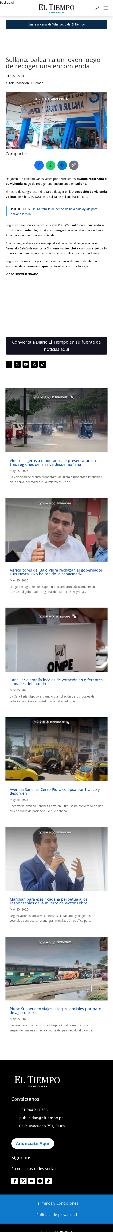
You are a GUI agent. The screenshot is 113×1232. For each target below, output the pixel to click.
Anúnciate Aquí (32, 1143)
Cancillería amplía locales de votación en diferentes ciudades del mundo (56, 681)
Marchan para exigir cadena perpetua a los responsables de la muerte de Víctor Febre (49, 901)
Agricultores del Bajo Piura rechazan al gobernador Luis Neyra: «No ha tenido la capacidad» (56, 572)
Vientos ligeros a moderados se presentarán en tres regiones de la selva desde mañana (53, 462)
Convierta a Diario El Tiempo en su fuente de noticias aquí (56, 345)
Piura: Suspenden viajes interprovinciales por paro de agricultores (55, 1010)
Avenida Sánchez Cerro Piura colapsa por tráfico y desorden (55, 791)
